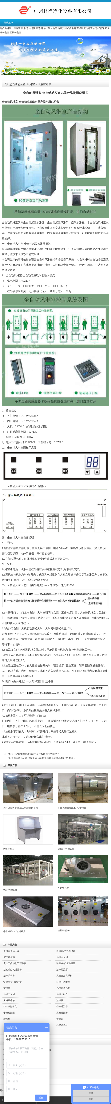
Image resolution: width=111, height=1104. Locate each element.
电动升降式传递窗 (67, 28)
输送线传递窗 (50, 28)
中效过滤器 (9, 1012)
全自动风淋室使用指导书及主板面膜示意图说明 (35, 754)
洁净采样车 (9, 975)
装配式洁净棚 (28, 873)
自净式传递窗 (100, 28)
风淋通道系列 (63, 988)
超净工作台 (28, 832)
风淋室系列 (62, 957)
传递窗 (32, 28)
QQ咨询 (44, 1100)
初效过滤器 (62, 1006)
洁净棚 (39, 28)
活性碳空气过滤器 (12, 969)
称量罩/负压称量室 (65, 963)
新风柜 (6, 1018)
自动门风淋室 (63, 982)
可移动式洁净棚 (83, 832)
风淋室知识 (44, 84)
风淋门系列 (9, 994)
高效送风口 (62, 1025)
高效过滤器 (62, 1012)
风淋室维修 (9, 1000)
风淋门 (24, 28)
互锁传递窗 (15, 32)
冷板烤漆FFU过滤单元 (28, 914)
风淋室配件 (62, 994)
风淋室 (17, 28)
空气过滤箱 (9, 957)
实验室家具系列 (64, 975)
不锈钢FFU (83, 872)
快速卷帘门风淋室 (12, 982)
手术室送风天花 (11, 951)
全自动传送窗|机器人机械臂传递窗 (28, 791)
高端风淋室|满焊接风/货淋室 (83, 791)
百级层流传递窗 (85, 28)
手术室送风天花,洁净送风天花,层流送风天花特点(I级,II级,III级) (42, 758)
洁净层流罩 (62, 969)
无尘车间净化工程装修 (14, 963)
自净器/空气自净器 (65, 951)
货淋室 (6, 988)
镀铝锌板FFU (83, 914)
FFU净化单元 (10, 1006)
